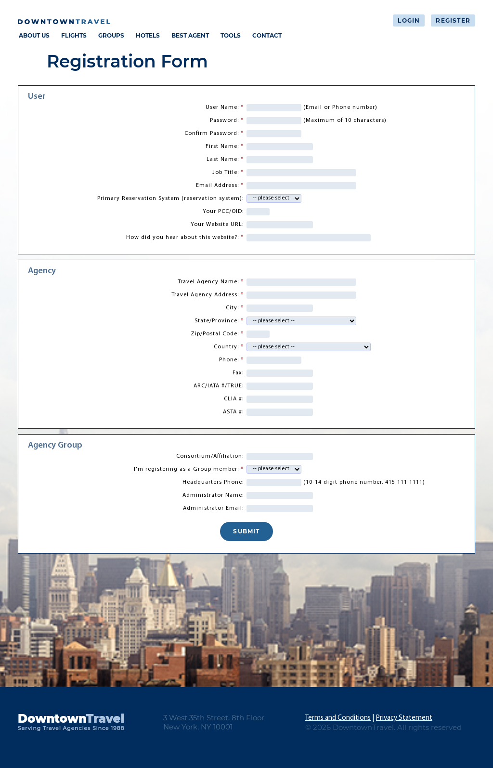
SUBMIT (246, 531)
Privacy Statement (404, 718)
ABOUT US (34, 35)
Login (409, 20)
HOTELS (148, 35)
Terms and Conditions (338, 718)
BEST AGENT (190, 35)
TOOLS (231, 35)
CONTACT (267, 35)
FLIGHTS (74, 35)
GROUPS (111, 35)
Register (453, 20)
